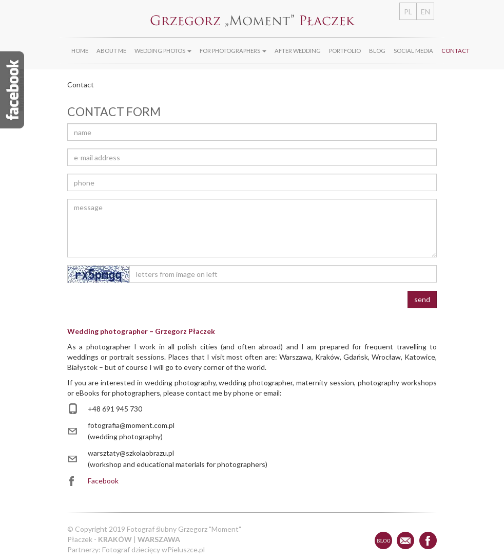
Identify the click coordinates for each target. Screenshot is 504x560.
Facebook (103, 480)
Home (79, 50)
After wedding (298, 50)
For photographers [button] (233, 50)
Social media (413, 50)
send (422, 299)
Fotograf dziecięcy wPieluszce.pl (153, 549)
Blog (377, 50)
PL (408, 11)
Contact (455, 50)
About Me (111, 50)
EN (425, 11)
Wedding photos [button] (162, 50)
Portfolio (345, 50)
